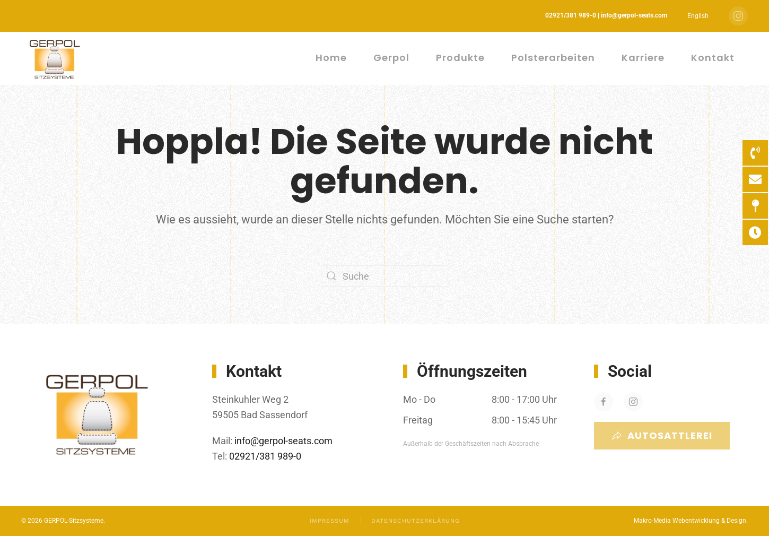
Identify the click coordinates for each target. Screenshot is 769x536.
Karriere (643, 57)
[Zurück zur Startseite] (56, 58)
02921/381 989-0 (264, 456)
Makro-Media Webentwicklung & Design (690, 520)
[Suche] (384, 276)
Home (331, 57)
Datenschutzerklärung (415, 520)
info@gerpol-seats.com (283, 440)
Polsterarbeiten (553, 57)
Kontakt (713, 57)
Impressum (329, 520)
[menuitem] (698, 16)
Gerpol (391, 57)
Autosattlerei (661, 435)
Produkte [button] (460, 57)
